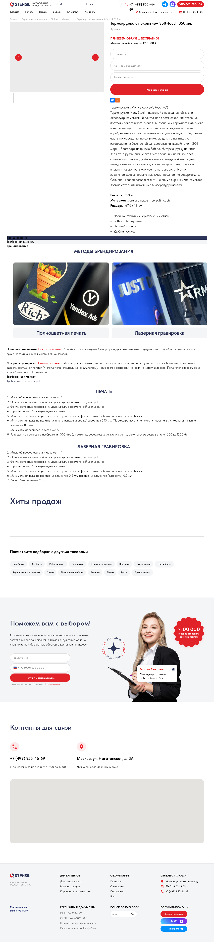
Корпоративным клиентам (75, 892)
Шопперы (128, 564)
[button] (190, 4)
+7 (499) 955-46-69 (27, 759)
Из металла (67, 19)
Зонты (51, 573)
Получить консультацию (40, 679)
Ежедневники (148, 564)
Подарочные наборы (74, 573)
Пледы (113, 573)
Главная (13, 19)
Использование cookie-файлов (78, 929)
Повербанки (169, 564)
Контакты (90, 11)
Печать (29, 11)
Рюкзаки (97, 573)
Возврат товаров (70, 887)
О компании (117, 887)
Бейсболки (19, 564)
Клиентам (72, 11)
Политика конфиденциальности (78, 924)
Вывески (57, 11)
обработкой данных (52, 685)
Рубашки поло (58, 564)
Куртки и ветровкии (104, 564)
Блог (113, 897)
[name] (40, 659)
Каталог (14, 11)
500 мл (54, 19)
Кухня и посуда (147, 573)
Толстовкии (80, 564)
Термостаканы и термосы (34, 19)
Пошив (43, 11)
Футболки (38, 564)
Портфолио (117, 892)
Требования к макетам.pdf (23, 381)
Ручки (128, 573)
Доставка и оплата (71, 882)
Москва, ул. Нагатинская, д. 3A (155, 13)
